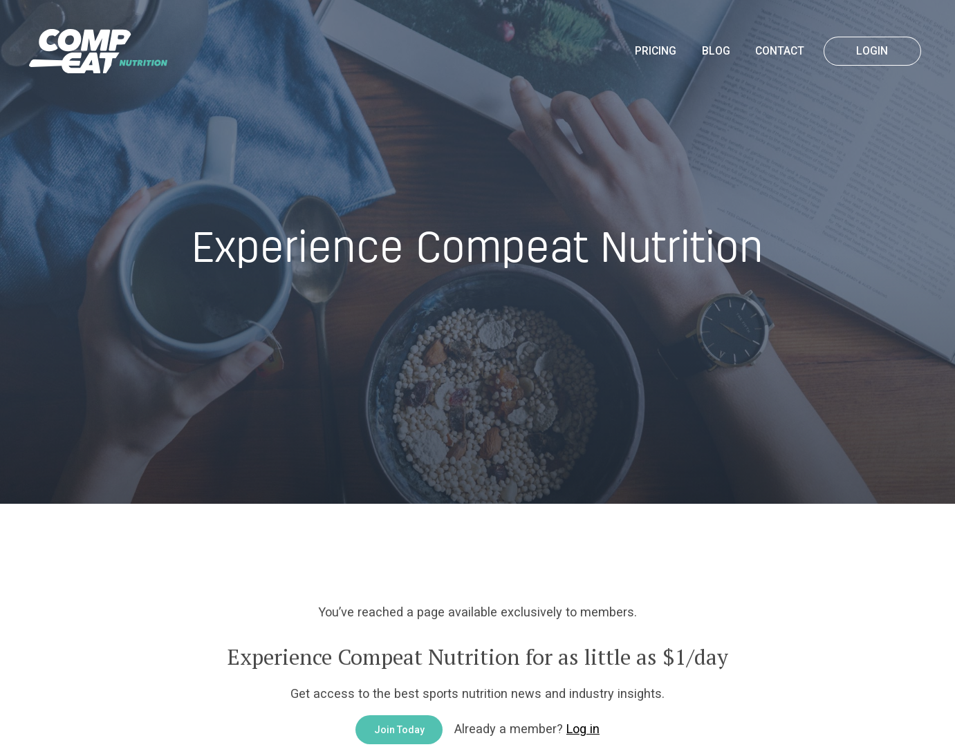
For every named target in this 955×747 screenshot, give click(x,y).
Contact (779, 51)
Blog (716, 51)
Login (872, 51)
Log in (583, 728)
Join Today (399, 729)
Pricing (655, 51)
